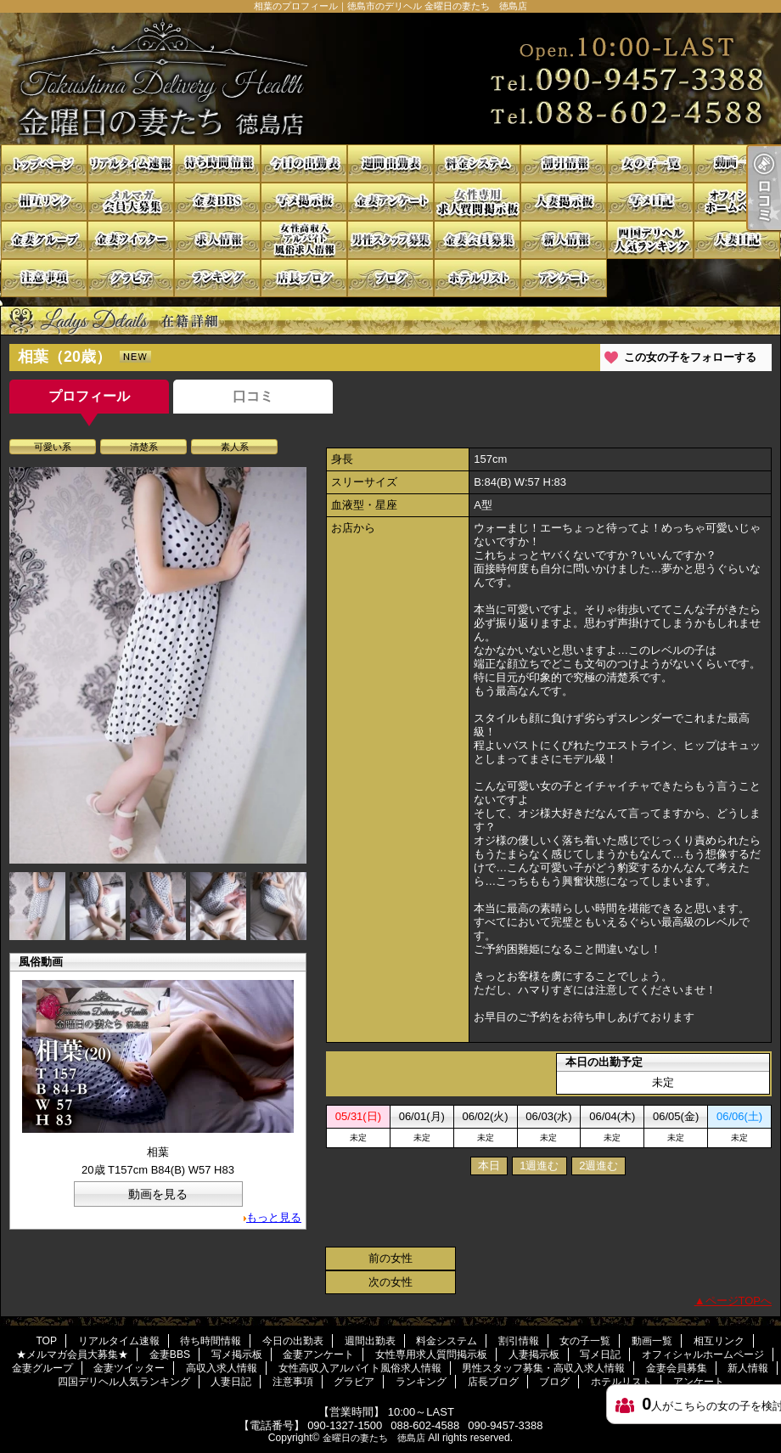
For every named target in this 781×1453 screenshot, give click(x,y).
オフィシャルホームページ (737, 202)
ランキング (217, 278)
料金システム (477, 163)
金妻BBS (217, 202)
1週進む (539, 1165)
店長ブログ (304, 278)
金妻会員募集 (477, 240)
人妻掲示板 (563, 202)
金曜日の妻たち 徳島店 (374, 1438)
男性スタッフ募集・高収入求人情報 (390, 240)
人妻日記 (737, 240)
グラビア (130, 278)
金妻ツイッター (130, 240)
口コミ (253, 396)
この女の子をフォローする (690, 357)
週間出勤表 (390, 163)
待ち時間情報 (217, 163)
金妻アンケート (390, 202)
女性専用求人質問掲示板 (477, 202)
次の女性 (390, 1282)
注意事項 (44, 278)
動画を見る (158, 1194)
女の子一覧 (650, 163)
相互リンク (44, 202)
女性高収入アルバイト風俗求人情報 (304, 240)
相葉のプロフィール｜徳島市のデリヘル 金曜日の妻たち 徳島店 (390, 78)
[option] (157, 665)
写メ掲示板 (304, 202)
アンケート (563, 278)
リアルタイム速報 (130, 163)
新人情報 (563, 240)
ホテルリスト (477, 278)
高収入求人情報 (217, 240)
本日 (489, 1165)
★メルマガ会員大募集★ (130, 202)
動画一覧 (737, 163)
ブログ (390, 278)
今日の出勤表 (304, 163)
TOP (44, 163)
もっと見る (273, 1217)
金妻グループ (44, 240)
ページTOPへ (739, 1300)
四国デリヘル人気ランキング (650, 240)
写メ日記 (650, 202)
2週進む (598, 1165)
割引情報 (563, 163)
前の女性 (390, 1258)
